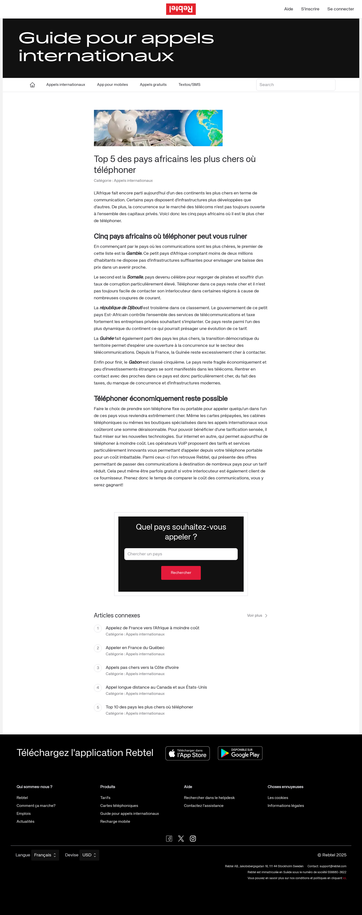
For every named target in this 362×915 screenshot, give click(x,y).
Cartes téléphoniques (119, 806)
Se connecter (340, 9)
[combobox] (181, 554)
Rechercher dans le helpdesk (209, 798)
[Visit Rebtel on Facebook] (169, 839)
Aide (288, 9)
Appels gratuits (153, 85)
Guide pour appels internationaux (129, 814)
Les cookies (278, 798)
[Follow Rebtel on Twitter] (181, 839)
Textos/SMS (189, 85)
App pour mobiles (112, 85)
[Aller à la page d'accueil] (181, 9)
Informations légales (286, 806)
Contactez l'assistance (204, 806)
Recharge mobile (115, 822)
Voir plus (257, 616)
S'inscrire (310, 9)
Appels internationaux (65, 85)
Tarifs (105, 798)
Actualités (25, 822)
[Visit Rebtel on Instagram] (193, 839)
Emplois (24, 814)
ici (344, 878)
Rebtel (22, 798)
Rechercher (181, 573)
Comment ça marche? (36, 806)
